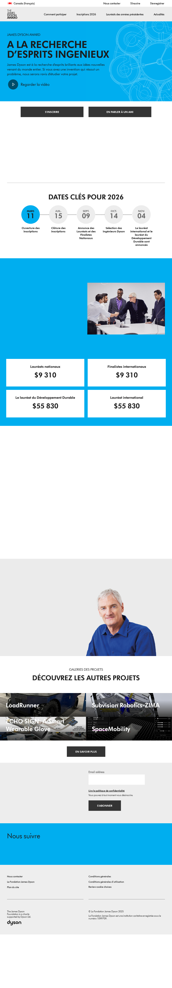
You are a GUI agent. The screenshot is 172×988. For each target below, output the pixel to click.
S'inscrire (135, 3)
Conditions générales (100, 930)
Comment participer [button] (55, 14)
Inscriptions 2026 (86, 14)
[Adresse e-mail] (117, 832)
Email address (96, 824)
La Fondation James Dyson (20, 935)
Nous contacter (111, 3)
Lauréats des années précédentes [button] (125, 14)
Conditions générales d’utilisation (106, 935)
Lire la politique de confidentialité (107, 843)
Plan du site (13, 940)
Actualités (159, 14)
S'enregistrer (157, 3)
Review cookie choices (100, 940)
